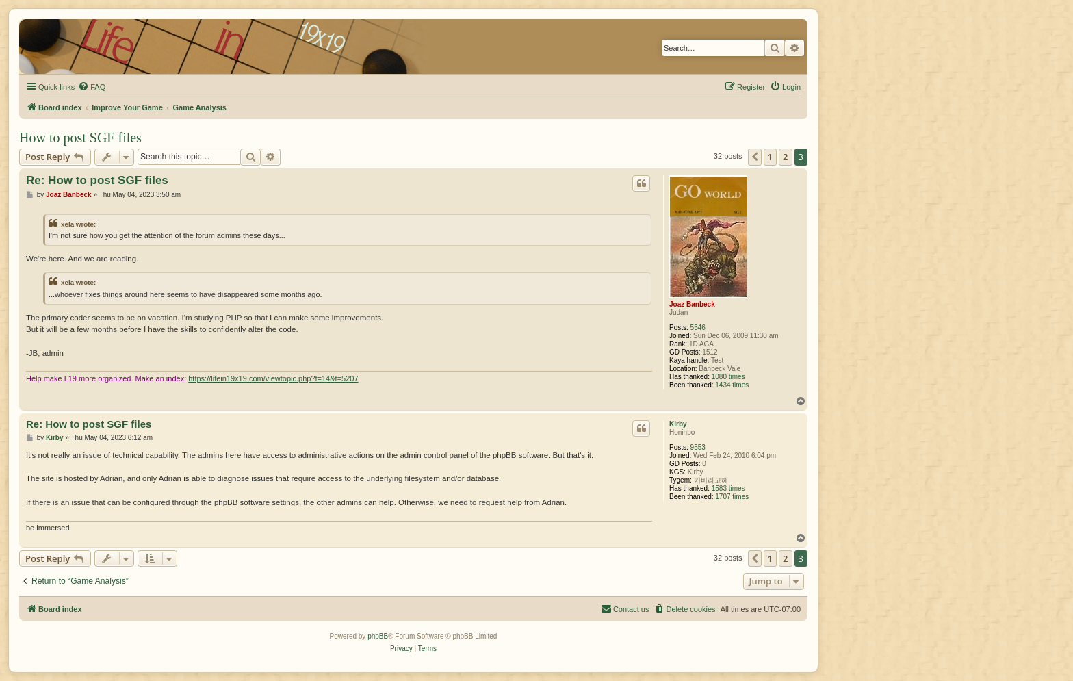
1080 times (728, 377)
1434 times (732, 385)
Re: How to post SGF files (97, 180)
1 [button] (770, 157)
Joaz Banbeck (692, 304)
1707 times (732, 496)
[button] (755, 157)
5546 (698, 327)
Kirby (678, 424)
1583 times (728, 488)
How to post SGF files (80, 137)
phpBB (377, 636)
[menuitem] (91, 87)
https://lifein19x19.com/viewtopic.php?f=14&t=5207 (273, 378)
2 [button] (785, 157)
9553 (698, 447)
